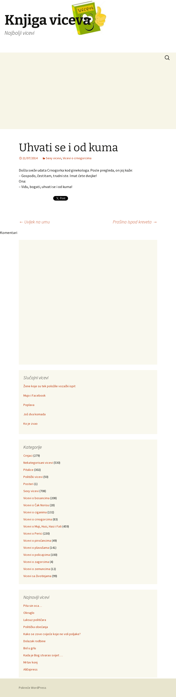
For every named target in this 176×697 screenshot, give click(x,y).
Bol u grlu (29, 648)
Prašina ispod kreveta (135, 222)
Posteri (28, 484)
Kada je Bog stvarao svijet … (43, 655)
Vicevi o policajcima (36, 555)
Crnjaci (28, 455)
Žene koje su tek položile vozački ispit (49, 386)
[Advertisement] (88, 97)
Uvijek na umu (34, 222)
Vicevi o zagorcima (36, 562)
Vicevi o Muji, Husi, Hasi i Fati (42, 526)
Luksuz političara (34, 620)
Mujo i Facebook (34, 395)
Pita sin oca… (32, 606)
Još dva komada (34, 414)
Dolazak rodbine (34, 641)
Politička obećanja (35, 627)
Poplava (28, 405)
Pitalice (28, 470)
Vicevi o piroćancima (37, 540)
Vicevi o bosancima (36, 498)
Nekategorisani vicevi (38, 463)
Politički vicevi (33, 477)
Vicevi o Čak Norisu (36, 505)
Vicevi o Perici (32, 533)
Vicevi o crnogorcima (77, 158)
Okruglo (28, 613)
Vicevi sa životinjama (37, 576)
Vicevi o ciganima (35, 512)
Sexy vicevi (53, 158)
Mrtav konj (30, 662)
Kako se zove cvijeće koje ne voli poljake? (52, 634)
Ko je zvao (30, 423)
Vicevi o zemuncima (36, 569)
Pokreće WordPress (32, 688)
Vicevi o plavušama (36, 548)
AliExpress (30, 669)
